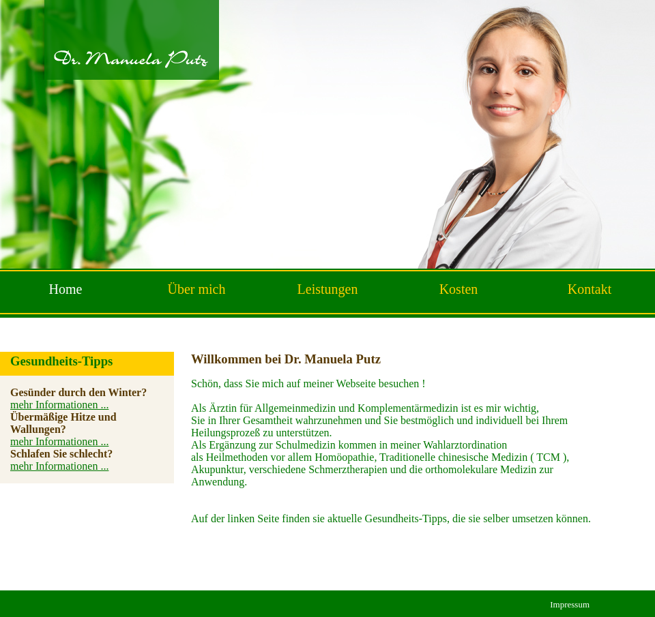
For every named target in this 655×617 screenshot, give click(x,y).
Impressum (570, 604)
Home (66, 289)
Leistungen (327, 289)
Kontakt (589, 289)
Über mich (197, 289)
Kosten (458, 289)
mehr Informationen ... (59, 404)
